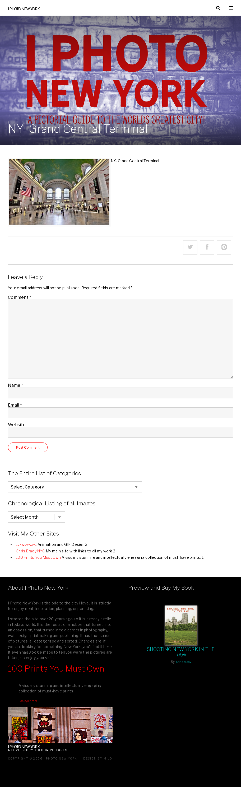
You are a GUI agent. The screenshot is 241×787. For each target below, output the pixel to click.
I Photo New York (24, 9)
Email (15, 404)
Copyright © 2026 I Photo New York (42, 758)
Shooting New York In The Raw (181, 652)
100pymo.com (27, 700)
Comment (19, 297)
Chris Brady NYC (30, 550)
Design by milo (97, 758)
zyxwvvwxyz (26, 544)
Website (17, 424)
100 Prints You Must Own (38, 557)
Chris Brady (183, 661)
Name (15, 385)
